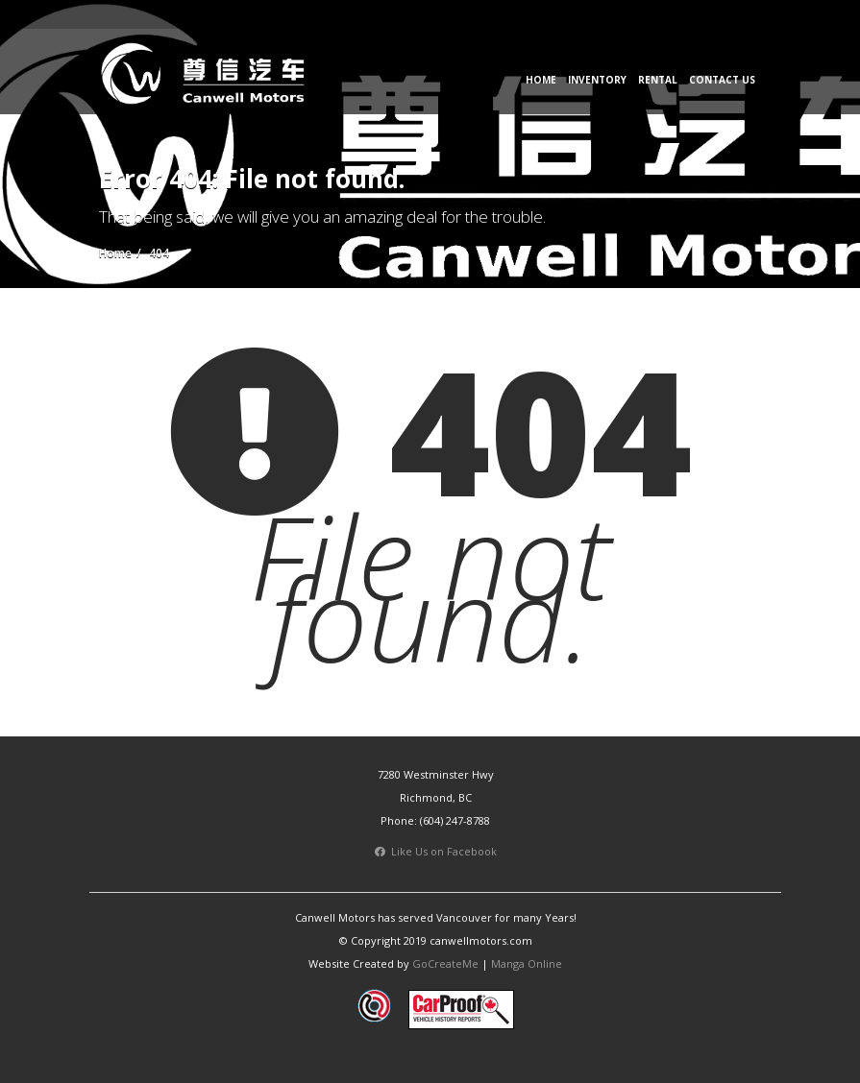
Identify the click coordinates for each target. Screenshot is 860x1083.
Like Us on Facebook (436, 851)
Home (541, 79)
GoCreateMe (445, 963)
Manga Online (526, 963)
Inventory (597, 79)
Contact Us (722, 79)
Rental (657, 79)
